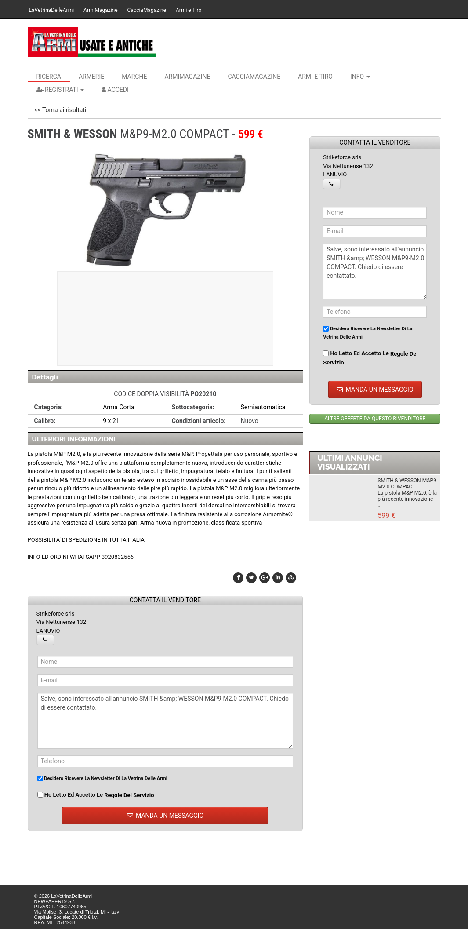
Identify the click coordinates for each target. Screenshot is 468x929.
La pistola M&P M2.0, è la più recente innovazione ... (407, 499)
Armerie (91, 76)
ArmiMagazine (100, 10)
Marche (134, 76)
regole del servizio (129, 794)
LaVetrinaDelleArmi (51, 10)
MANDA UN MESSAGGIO (165, 815)
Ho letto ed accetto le (95, 794)
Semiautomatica (262, 407)
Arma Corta (118, 407)
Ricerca (48, 76)
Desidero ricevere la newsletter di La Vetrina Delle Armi (102, 778)
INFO (360, 76)
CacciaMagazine (146, 10)
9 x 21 (111, 420)
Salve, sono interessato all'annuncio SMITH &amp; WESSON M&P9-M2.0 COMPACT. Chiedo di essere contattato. (165, 721)
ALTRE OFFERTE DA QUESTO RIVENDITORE (374, 418)
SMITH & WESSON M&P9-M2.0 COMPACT (407, 483)
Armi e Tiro (188, 10)
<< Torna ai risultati (61, 109)
